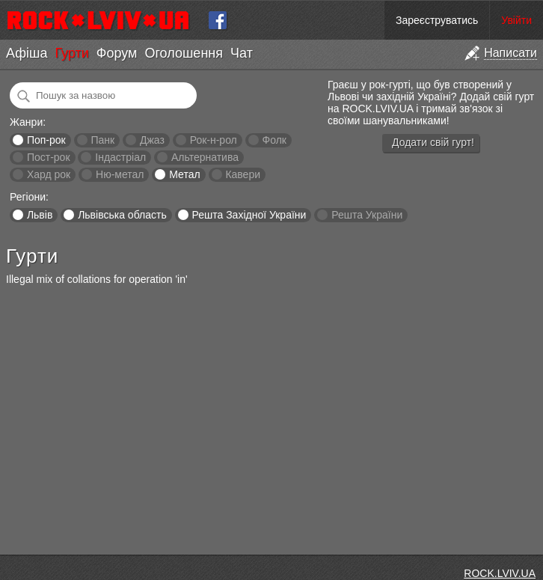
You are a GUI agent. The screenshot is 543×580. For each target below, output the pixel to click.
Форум (117, 53)
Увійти (516, 20)
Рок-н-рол (213, 140)
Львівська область (122, 215)
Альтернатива (205, 157)
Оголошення (183, 53)
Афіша (26, 53)
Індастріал (120, 157)
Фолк (274, 140)
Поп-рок (46, 140)
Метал (184, 174)
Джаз (152, 140)
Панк (102, 140)
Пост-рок (48, 157)
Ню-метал (120, 174)
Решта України (366, 215)
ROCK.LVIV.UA (500, 573)
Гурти (71, 53)
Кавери (242, 174)
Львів (39, 215)
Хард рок (48, 174)
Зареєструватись (437, 20)
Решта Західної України (248, 215)
